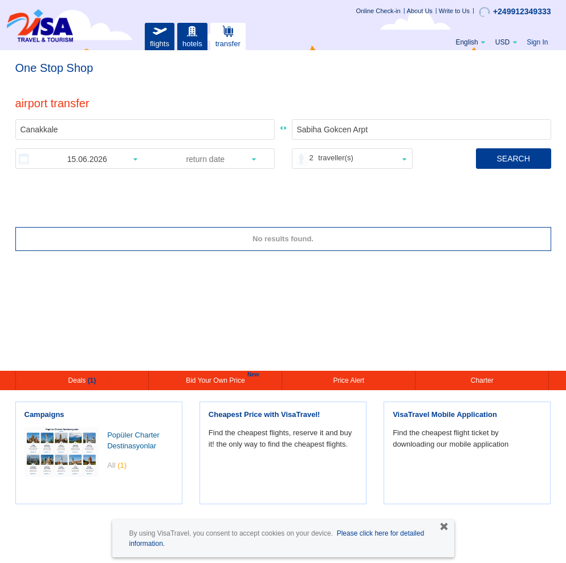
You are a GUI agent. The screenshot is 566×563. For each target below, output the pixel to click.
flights (159, 35)
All (117, 465)
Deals (82, 380)
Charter (482, 380)
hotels (192, 35)
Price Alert (348, 380)
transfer (228, 35)
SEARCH (513, 158)
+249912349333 (515, 12)
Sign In (537, 42)
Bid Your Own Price (216, 379)
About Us (420, 10)
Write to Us (454, 10)
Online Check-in (378, 10)
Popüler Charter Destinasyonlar (133, 440)
